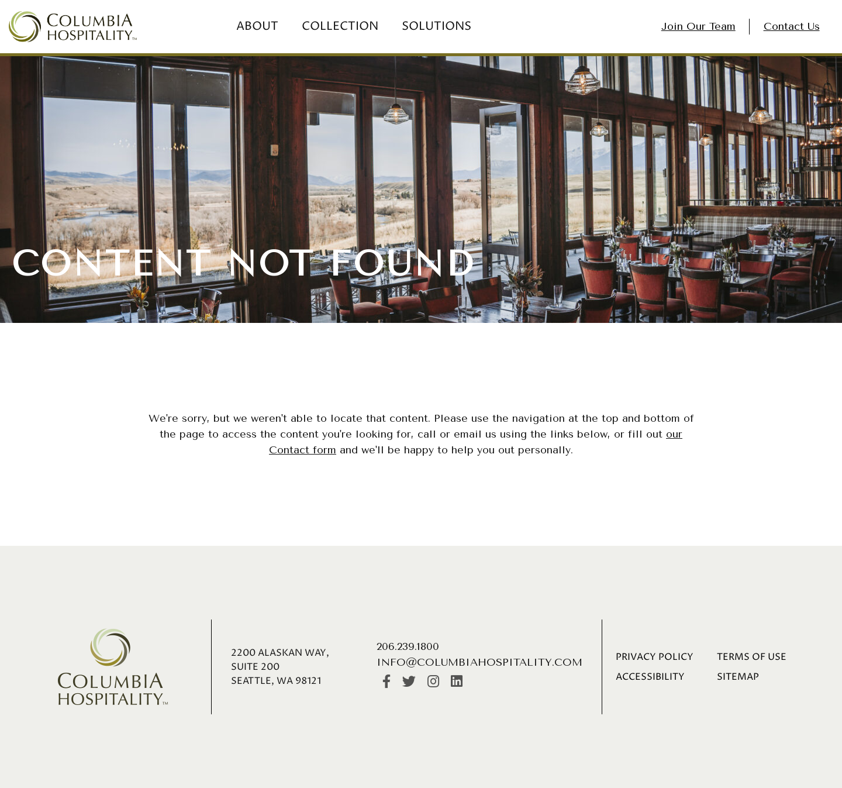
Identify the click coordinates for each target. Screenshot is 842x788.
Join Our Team (698, 26)
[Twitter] (409, 682)
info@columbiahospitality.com (479, 662)
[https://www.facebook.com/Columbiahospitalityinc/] (386, 682)
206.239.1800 (408, 646)
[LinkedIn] (456, 682)
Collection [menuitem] (340, 27)
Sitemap (738, 676)
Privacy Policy (654, 657)
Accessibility (650, 676)
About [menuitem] (257, 27)
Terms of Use (751, 657)
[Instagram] (433, 682)
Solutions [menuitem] (436, 27)
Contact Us (792, 26)
